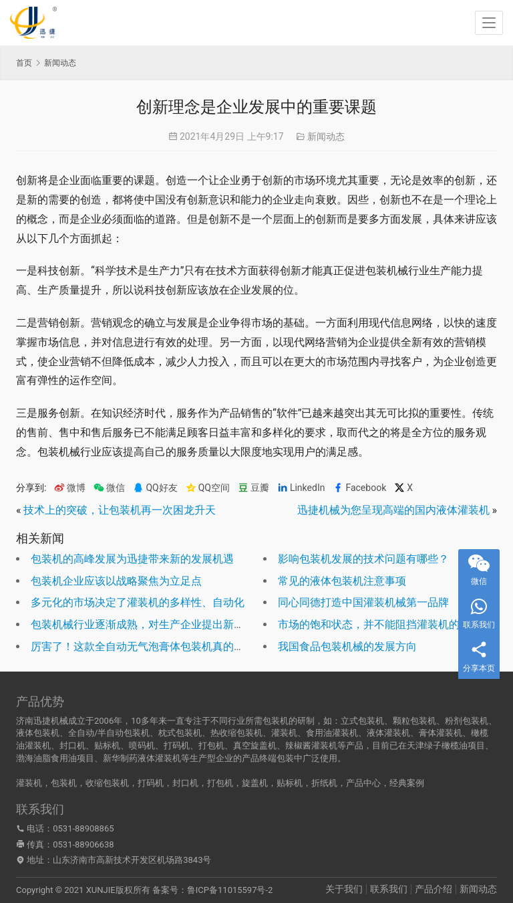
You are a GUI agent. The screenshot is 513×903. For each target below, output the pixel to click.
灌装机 (29, 783)
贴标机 (290, 783)
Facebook (359, 488)
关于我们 (344, 889)
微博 (70, 488)
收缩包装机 (107, 783)
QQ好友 (155, 488)
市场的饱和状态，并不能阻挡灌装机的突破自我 (390, 624)
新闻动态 (326, 136)
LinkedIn (301, 488)
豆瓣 (253, 488)
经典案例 (406, 783)
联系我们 (388, 889)
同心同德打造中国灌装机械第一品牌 (363, 602)
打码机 (151, 783)
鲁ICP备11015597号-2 (230, 890)
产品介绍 (433, 889)
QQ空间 (208, 488)
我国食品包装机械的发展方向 (347, 646)
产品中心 (363, 783)
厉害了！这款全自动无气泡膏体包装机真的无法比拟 (154, 646)
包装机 (64, 783)
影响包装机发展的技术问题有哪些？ (363, 559)
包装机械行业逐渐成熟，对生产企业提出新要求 (143, 624)
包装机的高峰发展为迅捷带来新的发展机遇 (132, 559)
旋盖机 (255, 783)
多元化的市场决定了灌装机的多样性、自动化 (137, 602)
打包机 (220, 783)
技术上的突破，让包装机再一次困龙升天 (119, 510)
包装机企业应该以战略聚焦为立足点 (116, 581)
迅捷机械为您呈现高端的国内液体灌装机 (393, 510)
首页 (24, 63)
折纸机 (324, 783)
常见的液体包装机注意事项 (342, 581)
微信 (109, 488)
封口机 (185, 783)
